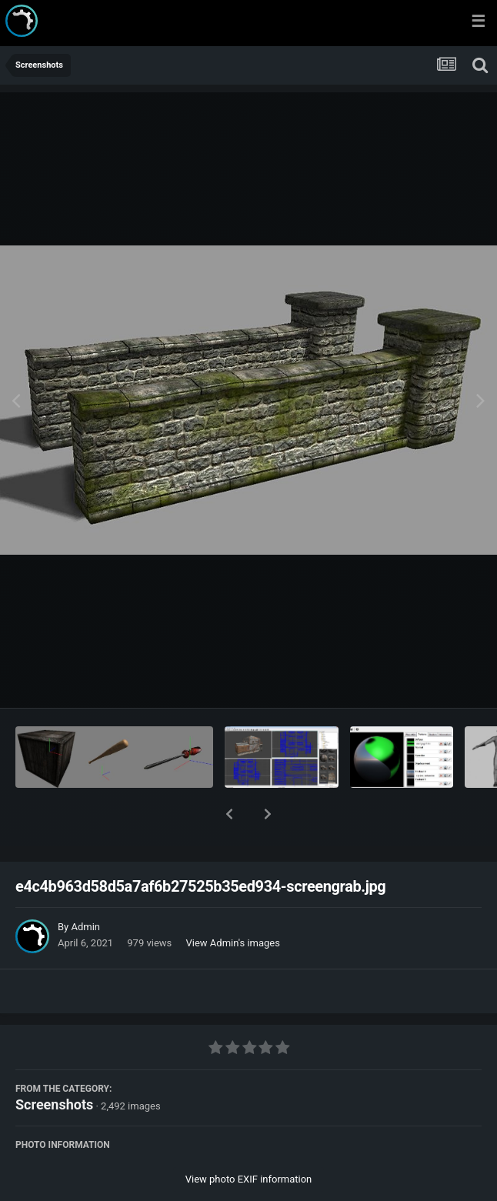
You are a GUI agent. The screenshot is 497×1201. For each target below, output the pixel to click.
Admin (85, 886)
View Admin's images (233, 903)
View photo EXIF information (248, 1139)
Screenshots (54, 1064)
